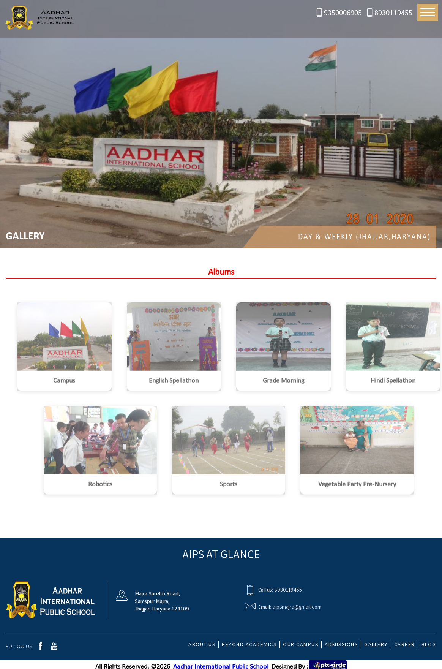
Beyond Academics (249, 644)
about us (201, 644)
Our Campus (300, 644)
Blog (428, 644)
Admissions (341, 644)
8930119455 (393, 13)
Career (404, 644)
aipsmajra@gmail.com (297, 606)
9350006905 (343, 13)
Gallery (376, 644)
